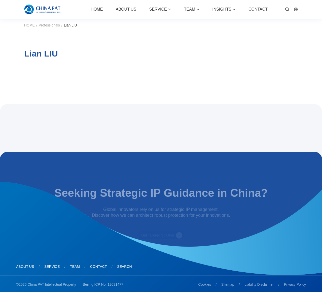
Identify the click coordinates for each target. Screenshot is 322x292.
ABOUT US (126, 9)
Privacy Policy (295, 284)
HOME (97, 9)
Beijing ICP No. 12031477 (103, 284)
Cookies (204, 284)
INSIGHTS (221, 9)
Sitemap (227, 284)
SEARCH (124, 267)
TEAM (189, 9)
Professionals (49, 25)
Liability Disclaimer (259, 284)
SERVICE (158, 9)
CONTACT (258, 9)
